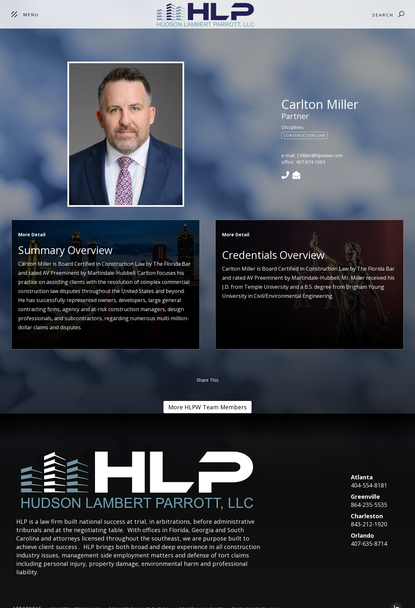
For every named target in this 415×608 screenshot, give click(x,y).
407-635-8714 (369, 543)
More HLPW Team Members (207, 407)
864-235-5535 (369, 505)
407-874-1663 (310, 162)
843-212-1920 (369, 524)
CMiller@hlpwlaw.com (320, 155)
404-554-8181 (369, 485)
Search (383, 15)
